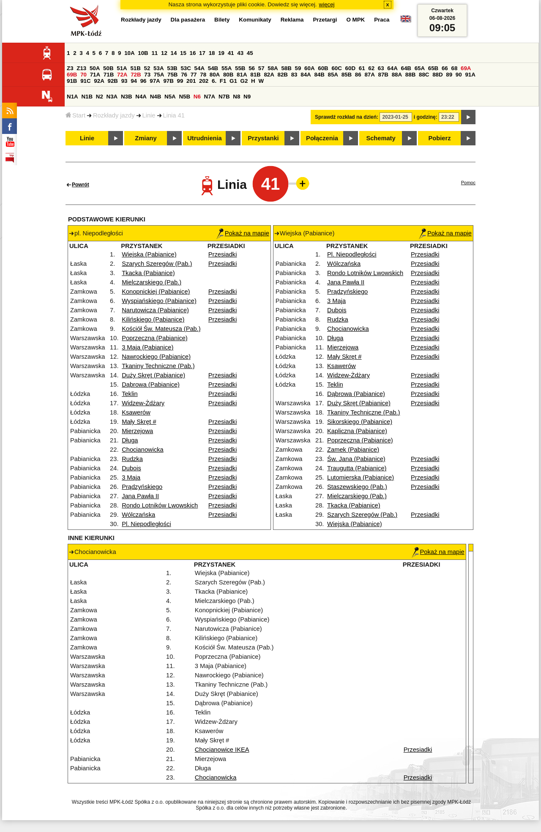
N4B (155, 96)
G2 (244, 81)
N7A (210, 96)
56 (252, 68)
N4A (141, 96)
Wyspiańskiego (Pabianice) (159, 300)
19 (221, 53)
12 (164, 53)
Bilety (222, 19)
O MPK (356, 19)
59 (298, 68)
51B (135, 68)
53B (172, 68)
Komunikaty (255, 19)
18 (212, 53)
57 (261, 68)
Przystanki (263, 138)
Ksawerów (136, 412)
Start (75, 115)
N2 (99, 96)
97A (155, 81)
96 (143, 81)
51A (122, 68)
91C (85, 81)
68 (454, 68)
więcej (327, 4)
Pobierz (440, 138)
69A (466, 68)
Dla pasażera (188, 19)
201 (191, 81)
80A (215, 74)
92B (112, 81)
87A (369, 74)
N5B (184, 96)
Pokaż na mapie (242, 233)
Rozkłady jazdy (114, 115)
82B (283, 74)
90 (459, 74)
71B (109, 74)
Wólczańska (138, 514)
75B (172, 74)
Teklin (129, 393)
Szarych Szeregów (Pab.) (157, 263)
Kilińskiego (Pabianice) (153, 319)
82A (269, 74)
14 (174, 53)
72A (122, 74)
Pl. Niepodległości (146, 524)
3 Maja (131, 477)
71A (95, 74)
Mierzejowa (137, 431)
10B (143, 53)
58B (286, 68)
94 (134, 81)
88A (397, 74)
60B (323, 68)
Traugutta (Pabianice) (356, 468)
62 (371, 68)
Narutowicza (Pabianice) (155, 310)
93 (124, 81)
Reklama (292, 19)
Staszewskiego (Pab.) (357, 486)
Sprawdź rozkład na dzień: (346, 117)
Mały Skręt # (139, 421)
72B (136, 74)
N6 (197, 96)
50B (108, 68)
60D (350, 68)
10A (129, 53)
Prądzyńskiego (142, 486)
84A (306, 74)
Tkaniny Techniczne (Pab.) (158, 366)
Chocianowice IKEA (222, 749)
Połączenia (322, 138)
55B (240, 68)
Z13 (81, 68)
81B (255, 74)
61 (362, 68)
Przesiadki (222, 254)
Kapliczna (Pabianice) (357, 431)
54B (213, 68)
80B (228, 74)
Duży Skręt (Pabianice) (153, 375)
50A (95, 68)
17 (202, 53)
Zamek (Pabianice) (353, 449)
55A (226, 68)
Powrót (80, 185)
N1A (72, 96)
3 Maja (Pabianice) (147, 347)
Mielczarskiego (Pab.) (151, 282)
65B (433, 68)
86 (358, 74)
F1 (223, 81)
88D (437, 74)
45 (250, 53)
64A (392, 68)
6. (214, 81)
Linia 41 (174, 115)
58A (273, 68)
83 (294, 74)
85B (347, 74)
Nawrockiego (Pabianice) (156, 356)
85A (333, 74)
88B (410, 74)
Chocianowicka (143, 449)
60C (336, 68)
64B (406, 68)
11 (154, 53)
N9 (247, 96)
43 (240, 53)
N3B (126, 96)
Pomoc (468, 182)
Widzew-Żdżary (143, 403)
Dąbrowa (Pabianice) (151, 384)
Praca (381, 19)
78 (203, 74)
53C (185, 68)
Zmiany (145, 138)
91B (72, 81)
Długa (130, 440)
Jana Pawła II (140, 496)
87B (383, 74)
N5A (170, 96)
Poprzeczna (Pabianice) (155, 338)
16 (193, 53)
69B (72, 74)
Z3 (70, 68)
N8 (236, 96)
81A (242, 74)
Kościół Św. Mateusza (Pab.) (161, 328)
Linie (149, 115)
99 (180, 81)
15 (183, 53)
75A (159, 74)
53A (158, 68)
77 (194, 74)
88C (424, 74)
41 (231, 53)
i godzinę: (425, 117)
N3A (112, 96)
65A (420, 68)
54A (199, 68)
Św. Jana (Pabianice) (356, 459)
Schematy (380, 138)
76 (184, 74)
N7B (224, 96)
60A (309, 68)
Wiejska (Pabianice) (149, 254)
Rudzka (132, 459)
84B (319, 74)
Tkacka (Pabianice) (148, 273)
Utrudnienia (204, 138)
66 (445, 68)
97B (168, 81)
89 (449, 74)
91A (470, 74)
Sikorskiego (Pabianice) (359, 421)
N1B (87, 96)
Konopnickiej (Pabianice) (156, 291)
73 (147, 74)
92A (99, 81)
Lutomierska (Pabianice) (360, 477)
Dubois (131, 468)
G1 (233, 81)
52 (147, 68)
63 (381, 68)
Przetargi (325, 19)
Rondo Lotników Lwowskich (160, 505)
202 (203, 81)
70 (83, 74)
